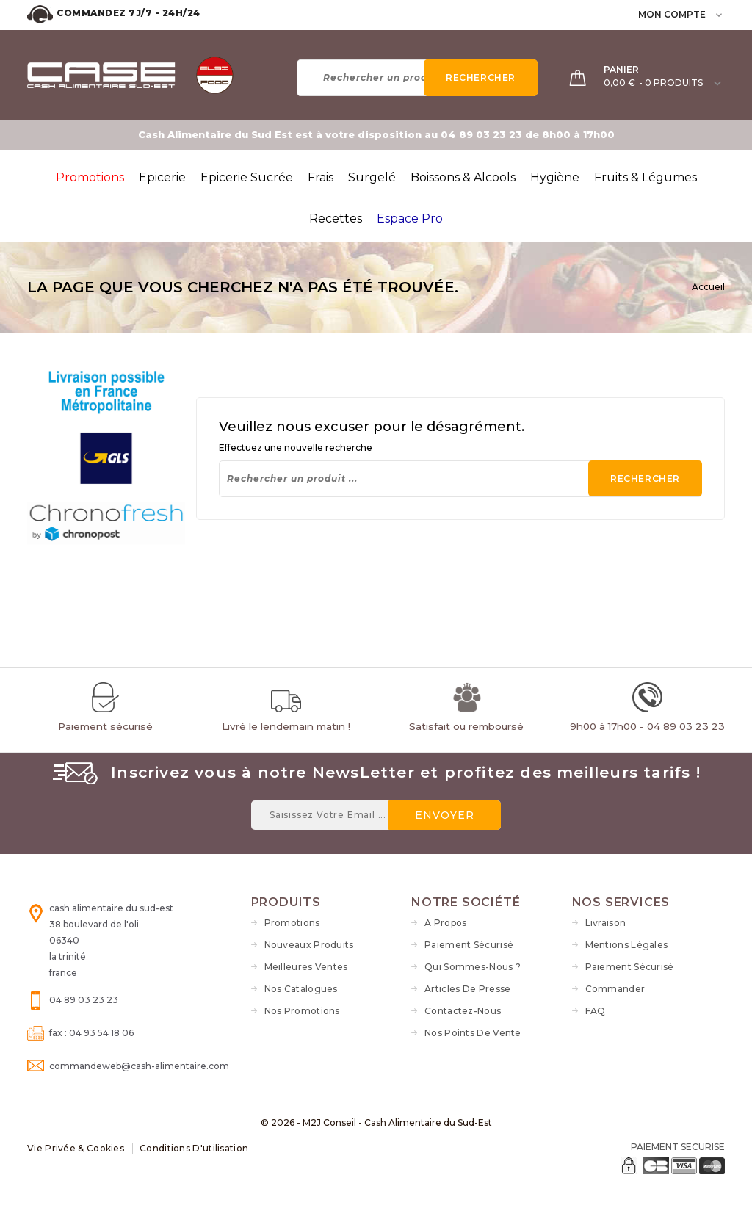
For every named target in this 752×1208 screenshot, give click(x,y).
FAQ (595, 1010)
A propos (445, 922)
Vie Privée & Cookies (75, 1148)
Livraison (605, 922)
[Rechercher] (417, 77)
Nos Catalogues (301, 988)
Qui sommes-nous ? (472, 966)
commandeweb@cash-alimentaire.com (139, 1065)
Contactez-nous (462, 1010)
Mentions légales (626, 944)
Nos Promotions (302, 1010)
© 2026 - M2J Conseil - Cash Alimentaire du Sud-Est (376, 1122)
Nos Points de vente (472, 1032)
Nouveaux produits (309, 944)
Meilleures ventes (306, 966)
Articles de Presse (467, 988)
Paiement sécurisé (468, 944)
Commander (615, 988)
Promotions (292, 922)
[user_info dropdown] (720, 14)
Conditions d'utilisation (194, 1148)
